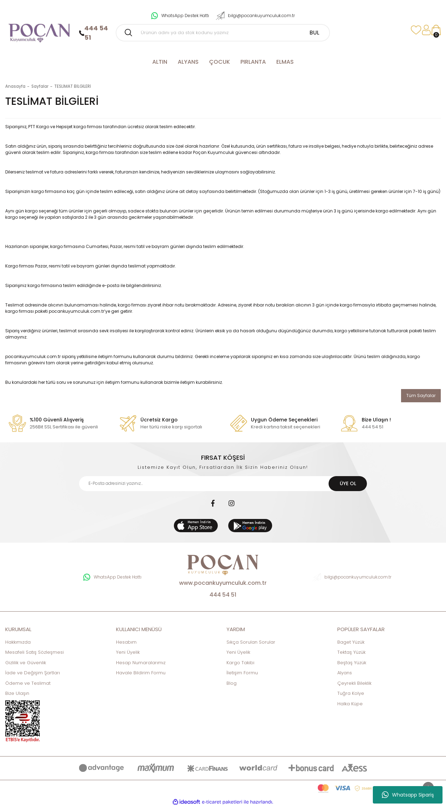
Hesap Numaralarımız (141, 662)
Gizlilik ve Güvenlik (25, 662)
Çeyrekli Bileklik (354, 683)
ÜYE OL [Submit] (348, 483)
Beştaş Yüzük (351, 662)
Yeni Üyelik (128, 652)
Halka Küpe (350, 703)
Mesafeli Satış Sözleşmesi (34, 652)
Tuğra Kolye (350, 693)
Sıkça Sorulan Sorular (250, 642)
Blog (231, 683)
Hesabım (126, 642)
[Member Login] (426, 30)
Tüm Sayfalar (421, 395)
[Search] (223, 32)
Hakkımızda (18, 642)
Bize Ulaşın (17, 693)
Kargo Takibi (240, 662)
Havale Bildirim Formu (141, 672)
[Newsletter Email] (223, 483)
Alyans (344, 672)
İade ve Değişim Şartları (32, 672)
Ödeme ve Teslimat (28, 683)
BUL (314, 33)
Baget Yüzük (350, 642)
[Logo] (38, 30)
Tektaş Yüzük (351, 652)
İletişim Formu (242, 672)
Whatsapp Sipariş (408, 795)
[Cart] (435, 30)
